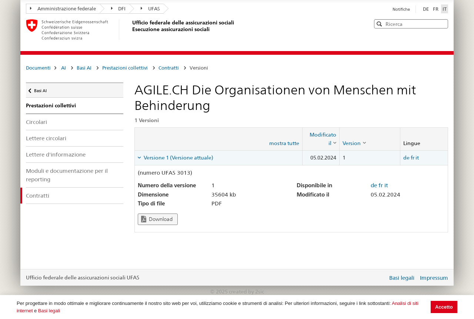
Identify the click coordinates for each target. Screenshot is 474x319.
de (406, 158)
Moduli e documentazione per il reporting (67, 175)
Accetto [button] (444, 307)
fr (412, 158)
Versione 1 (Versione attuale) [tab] (178, 158)
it (417, 158)
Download (157, 219)
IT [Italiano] (445, 9)
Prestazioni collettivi (125, 68)
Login (380, 277)
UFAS (150, 8)
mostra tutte (284, 143)
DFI (118, 8)
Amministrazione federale (63, 8)
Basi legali (49, 310)
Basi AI (84, 68)
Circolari (36, 121)
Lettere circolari (46, 138)
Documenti (38, 68)
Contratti (168, 68)
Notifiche (401, 9)
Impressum (434, 277)
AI (63, 68)
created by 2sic (246, 292)
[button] (442, 23)
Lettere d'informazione (56, 154)
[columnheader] (321, 139)
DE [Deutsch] (426, 9)
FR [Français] (436, 9)
